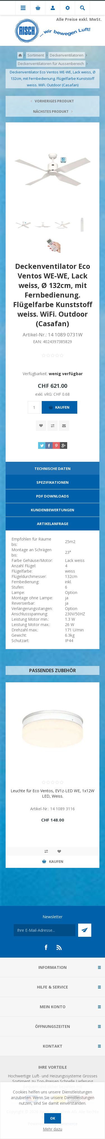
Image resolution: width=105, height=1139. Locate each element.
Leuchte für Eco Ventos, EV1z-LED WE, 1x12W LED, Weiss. (52, 793)
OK (52, 1118)
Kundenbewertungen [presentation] (52, 509)
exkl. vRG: (44, 394)
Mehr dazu (52, 1129)
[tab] (52, 469)
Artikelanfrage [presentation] (52, 523)
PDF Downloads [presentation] (52, 496)
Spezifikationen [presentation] (52, 482)
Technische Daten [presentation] (52, 468)
